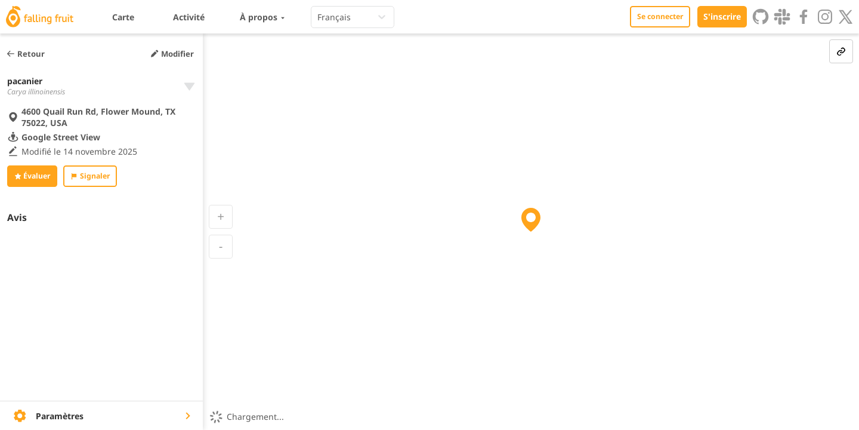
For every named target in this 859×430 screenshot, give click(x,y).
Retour (25, 53)
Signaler (89, 176)
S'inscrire (722, 16)
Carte (123, 17)
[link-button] (841, 51)
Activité (189, 17)
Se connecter (660, 16)
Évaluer (32, 176)
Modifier (172, 53)
